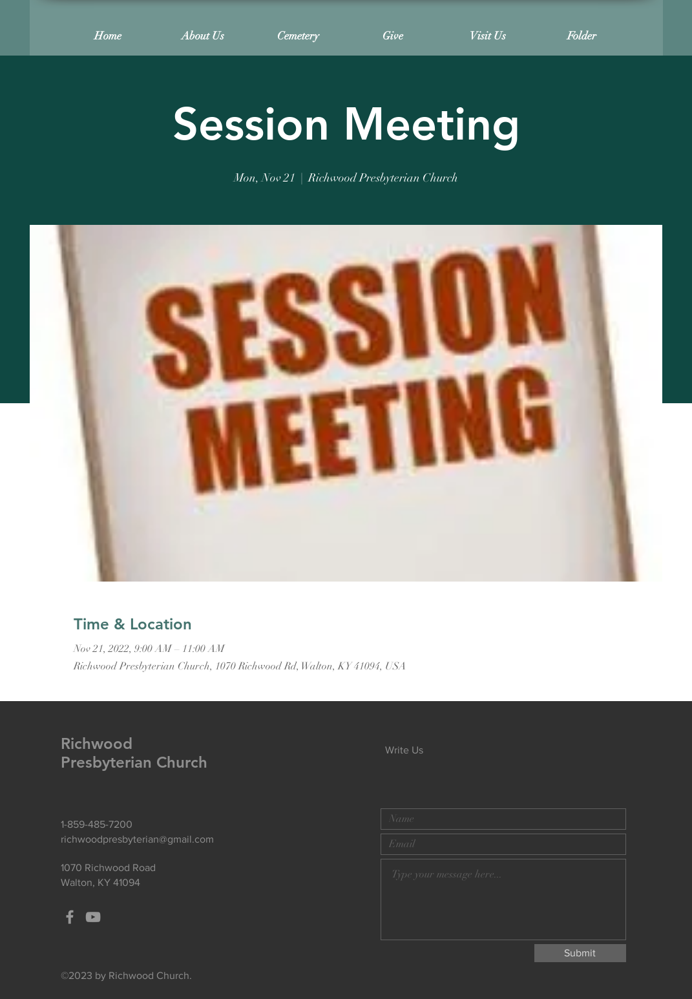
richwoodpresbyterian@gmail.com (137, 839)
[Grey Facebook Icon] (70, 917)
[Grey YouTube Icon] (93, 917)
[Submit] (580, 953)
